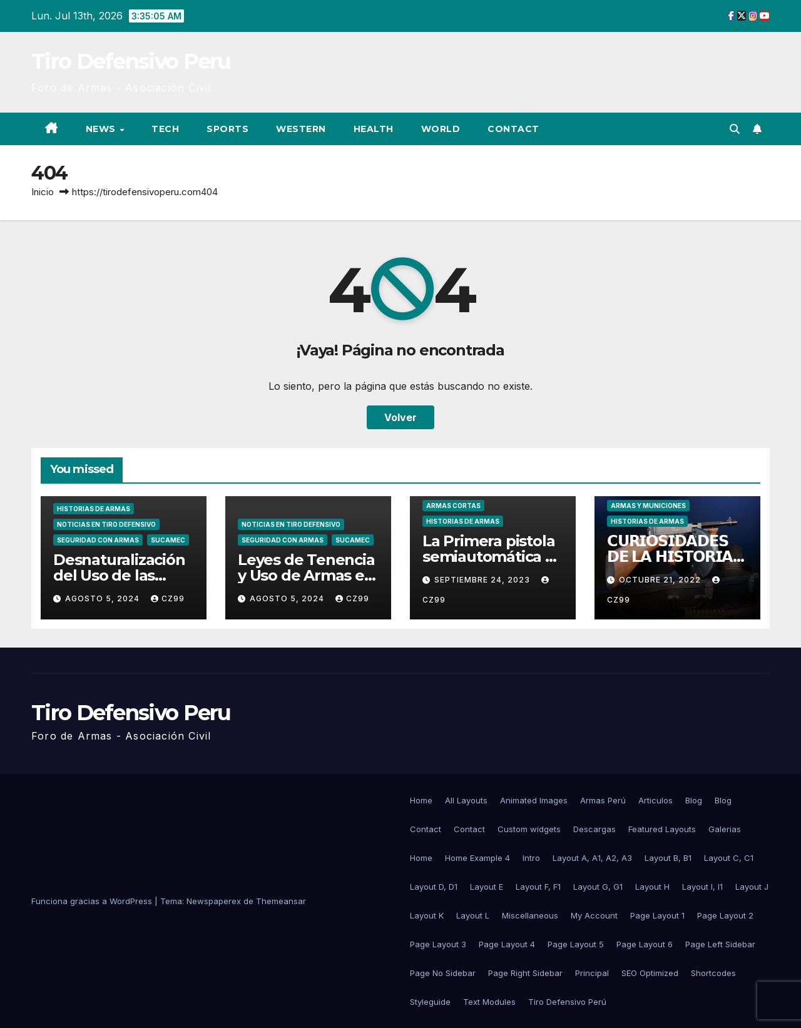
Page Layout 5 (576, 944)
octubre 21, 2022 (661, 579)
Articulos (655, 800)
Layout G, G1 (598, 887)
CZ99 (168, 598)
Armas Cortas (453, 505)
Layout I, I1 (702, 887)
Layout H (652, 887)
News (102, 129)
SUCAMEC (168, 540)
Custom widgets (529, 829)
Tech (165, 129)
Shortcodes (713, 973)
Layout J (751, 887)
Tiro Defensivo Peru (131, 61)
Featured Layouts (662, 829)
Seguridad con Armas (98, 540)
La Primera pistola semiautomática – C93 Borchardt (488, 556)
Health (374, 129)
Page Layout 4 (507, 944)
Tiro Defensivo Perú (567, 1002)
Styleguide (430, 1002)
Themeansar (281, 901)
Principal (592, 973)
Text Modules (489, 1002)
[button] (735, 129)
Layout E (486, 887)
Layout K (427, 915)
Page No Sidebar (443, 973)
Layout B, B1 (668, 858)
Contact (513, 129)
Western (301, 129)
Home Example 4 (477, 858)
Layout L (472, 915)
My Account (594, 915)
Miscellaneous (530, 915)
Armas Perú (603, 800)
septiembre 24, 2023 (483, 579)
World (441, 129)
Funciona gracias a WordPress (93, 901)
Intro (531, 858)
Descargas (594, 829)
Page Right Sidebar (525, 973)
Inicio (42, 192)
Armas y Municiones (648, 505)
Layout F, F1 (538, 887)
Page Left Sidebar (720, 944)
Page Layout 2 (725, 915)
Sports (227, 129)
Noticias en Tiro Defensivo (106, 524)
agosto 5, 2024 (103, 598)
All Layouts (466, 800)
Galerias (724, 829)
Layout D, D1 (433, 887)
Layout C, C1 (728, 858)
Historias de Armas (93, 508)
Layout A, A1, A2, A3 (592, 858)
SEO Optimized (649, 973)
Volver (400, 417)
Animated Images (534, 800)
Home (421, 800)
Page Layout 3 (438, 944)
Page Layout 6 (644, 944)
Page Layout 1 (657, 915)
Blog (693, 800)
